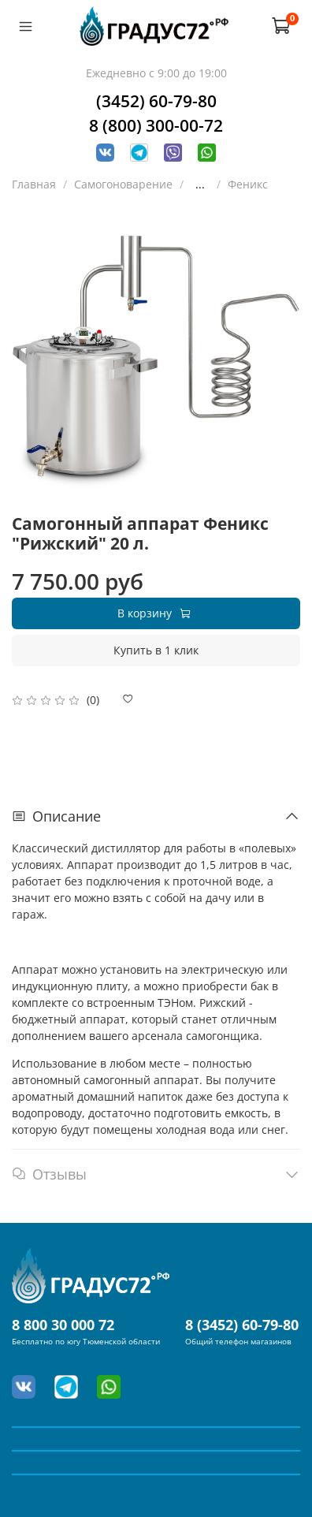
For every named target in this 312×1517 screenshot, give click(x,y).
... (200, 184)
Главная (34, 184)
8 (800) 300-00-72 (156, 125)
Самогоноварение (123, 184)
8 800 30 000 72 (63, 1324)
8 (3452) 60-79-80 (242, 1324)
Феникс (248, 184)
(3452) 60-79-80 (156, 101)
